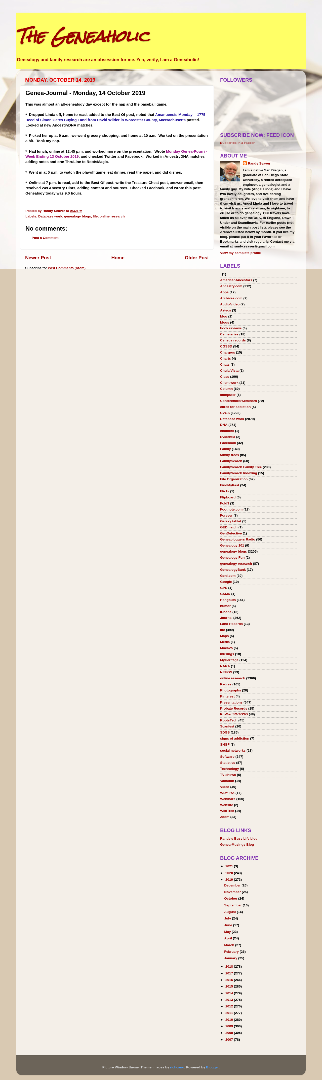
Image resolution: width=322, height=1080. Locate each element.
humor (225, 606)
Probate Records (233, 708)
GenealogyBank (233, 569)
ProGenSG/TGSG (234, 714)
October (231, 898)
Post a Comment (45, 238)
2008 (229, 1033)
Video (224, 787)
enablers (227, 431)
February (232, 952)
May (228, 932)
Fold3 (224, 503)
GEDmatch (228, 527)
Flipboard (228, 497)
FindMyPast (229, 485)
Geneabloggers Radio (237, 539)
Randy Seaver (259, 163)
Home (117, 257)
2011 (229, 1013)
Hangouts (228, 600)
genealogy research (236, 563)
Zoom (224, 817)
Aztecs (225, 310)
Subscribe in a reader (237, 143)
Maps (224, 636)
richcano (177, 1067)
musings (227, 654)
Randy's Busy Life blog (239, 838)
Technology (229, 769)
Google (226, 582)
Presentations (231, 702)
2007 (229, 1039)
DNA (223, 425)
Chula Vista (229, 370)
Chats (225, 364)
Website (226, 805)
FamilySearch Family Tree (241, 467)
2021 (229, 866)
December (233, 885)
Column (226, 389)
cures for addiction (235, 407)
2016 (229, 980)
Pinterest (227, 696)
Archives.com (231, 298)
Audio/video (229, 304)
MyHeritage (229, 660)
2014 (229, 993)
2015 (229, 986)
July (228, 918)
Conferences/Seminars (238, 401)
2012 (229, 1006)
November (233, 892)
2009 (229, 1026)
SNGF (225, 744)
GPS (223, 588)
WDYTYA (227, 793)
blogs (224, 322)
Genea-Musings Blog (237, 844)
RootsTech (228, 720)
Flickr (224, 491)
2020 (229, 873)
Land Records (231, 624)
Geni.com (228, 576)
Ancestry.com (231, 286)
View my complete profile (240, 253)
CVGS (225, 413)
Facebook (228, 443)
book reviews (231, 328)
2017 (229, 973)
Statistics (227, 763)
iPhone (225, 612)
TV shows (228, 775)
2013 (229, 1000)
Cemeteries (229, 334)
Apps (224, 292)
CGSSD (226, 346)
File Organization (234, 479)
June (228, 925)
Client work (229, 383)
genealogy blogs (77, 216)
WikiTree (227, 811)
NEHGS (226, 672)
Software (227, 756)
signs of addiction (234, 738)
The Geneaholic (82, 36)
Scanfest (227, 726)
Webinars (227, 799)
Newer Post (38, 257)
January (231, 958)
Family (225, 449)
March (229, 945)
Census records (233, 340)
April (228, 938)
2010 (229, 1020)
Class (224, 376)
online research (112, 216)
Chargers (227, 352)
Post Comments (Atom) (67, 268)
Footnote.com (231, 509)
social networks (233, 750)
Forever (226, 515)
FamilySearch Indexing (238, 473)
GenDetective (231, 533)
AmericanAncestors (236, 280)
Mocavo (226, 648)
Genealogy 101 (232, 545)
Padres (225, 684)
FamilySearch (231, 461)
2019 (229, 879)
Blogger (212, 1067)
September (233, 905)
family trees (229, 455)
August (230, 912)
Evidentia (227, 437)
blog (223, 316)
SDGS (225, 732)
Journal (226, 618)
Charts (225, 358)
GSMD (225, 594)
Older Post (197, 257)
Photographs (230, 690)
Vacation (227, 781)
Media (225, 642)
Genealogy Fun (232, 557)
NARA (225, 666)
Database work (50, 216)
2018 (229, 966)
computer (228, 395)
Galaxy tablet (230, 521)
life (95, 216)
